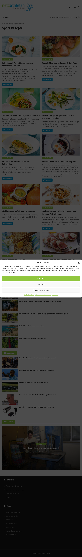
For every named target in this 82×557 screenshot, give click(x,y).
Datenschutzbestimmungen (43, 295)
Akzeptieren (41, 278)
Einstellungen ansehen (41, 290)
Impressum (55, 295)
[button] (79, 262)
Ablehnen (41, 284)
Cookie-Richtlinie (29, 295)
